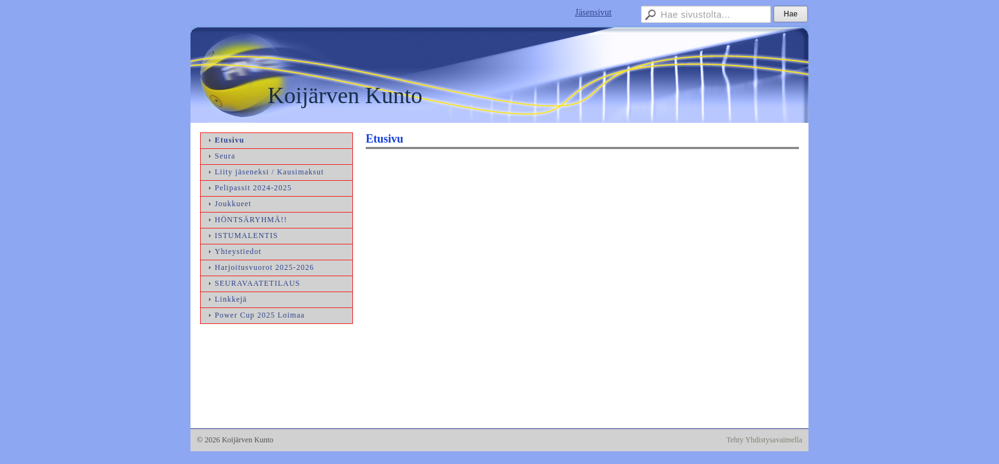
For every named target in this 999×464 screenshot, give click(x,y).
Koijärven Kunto (345, 95)
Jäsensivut (593, 12)
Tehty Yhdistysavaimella (764, 439)
